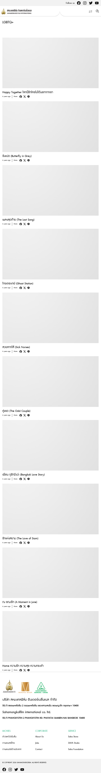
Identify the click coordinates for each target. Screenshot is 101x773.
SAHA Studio (74, 743)
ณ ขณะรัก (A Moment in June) (19, 602)
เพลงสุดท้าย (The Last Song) (18, 220)
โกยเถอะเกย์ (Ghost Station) (17, 283)
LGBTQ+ (8, 22)
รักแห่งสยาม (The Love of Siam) (20, 538)
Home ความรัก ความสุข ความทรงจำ (23, 666)
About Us (39, 736)
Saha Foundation (75, 749)
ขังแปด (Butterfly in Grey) (17, 156)
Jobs (37, 743)
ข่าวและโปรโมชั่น (9, 736)
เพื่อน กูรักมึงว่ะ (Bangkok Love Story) (23, 474)
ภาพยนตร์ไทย (8, 743)
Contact (38, 749)
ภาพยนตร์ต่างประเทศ (11, 749)
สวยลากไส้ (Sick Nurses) (16, 347)
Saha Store (73, 736)
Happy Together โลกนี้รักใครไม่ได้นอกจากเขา (27, 92)
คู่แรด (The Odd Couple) (16, 411)
